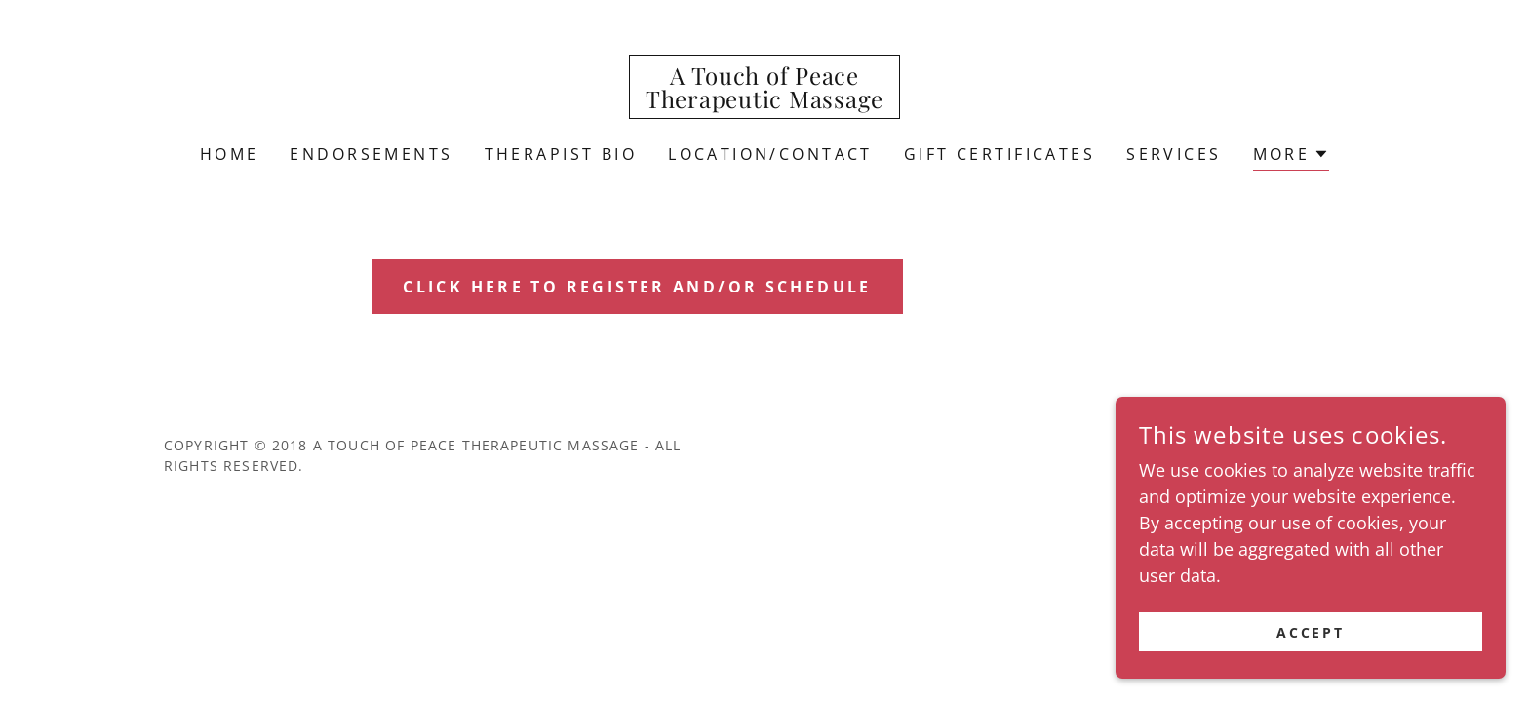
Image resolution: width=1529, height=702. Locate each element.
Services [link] (1173, 154)
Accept (1311, 632)
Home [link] (229, 154)
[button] (1291, 156)
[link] (764, 101)
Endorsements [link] (371, 154)
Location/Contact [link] (770, 154)
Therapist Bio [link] (561, 154)
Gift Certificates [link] (999, 154)
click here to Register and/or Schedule (638, 286)
